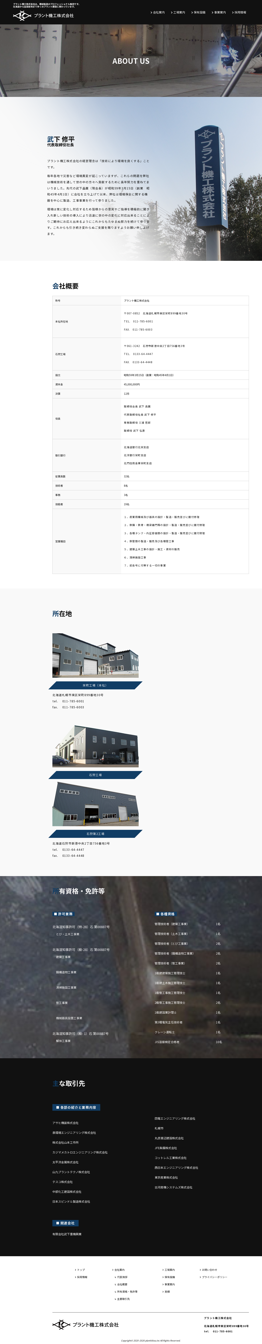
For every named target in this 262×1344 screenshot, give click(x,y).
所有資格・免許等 (127, 1291)
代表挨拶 (122, 1277)
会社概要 (122, 1284)
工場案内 (179, 12)
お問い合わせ (209, 1270)
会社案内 (159, 12)
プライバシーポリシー (214, 1277)
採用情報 (240, 12)
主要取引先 (123, 1299)
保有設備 (199, 12)
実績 (167, 1291)
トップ (81, 1270)
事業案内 (220, 12)
